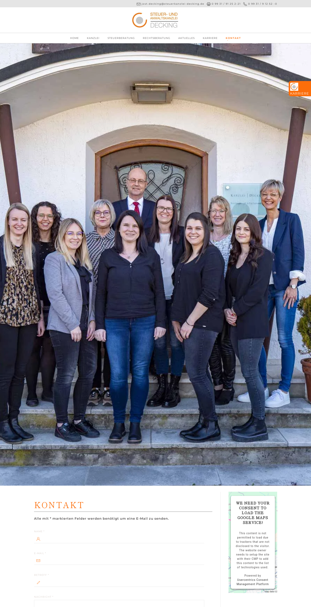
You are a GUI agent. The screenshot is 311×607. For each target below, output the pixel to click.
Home (74, 38)
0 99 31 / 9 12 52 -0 (262, 3)
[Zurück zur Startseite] (155, 20)
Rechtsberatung (156, 38)
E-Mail (40, 553)
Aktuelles (186, 38)
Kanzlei (93, 38)
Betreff (41, 574)
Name (39, 531)
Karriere (210, 38)
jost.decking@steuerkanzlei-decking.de (172, 3)
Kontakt (233, 38)
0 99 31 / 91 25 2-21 (226, 3)
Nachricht (43, 596)
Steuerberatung (121, 38)
